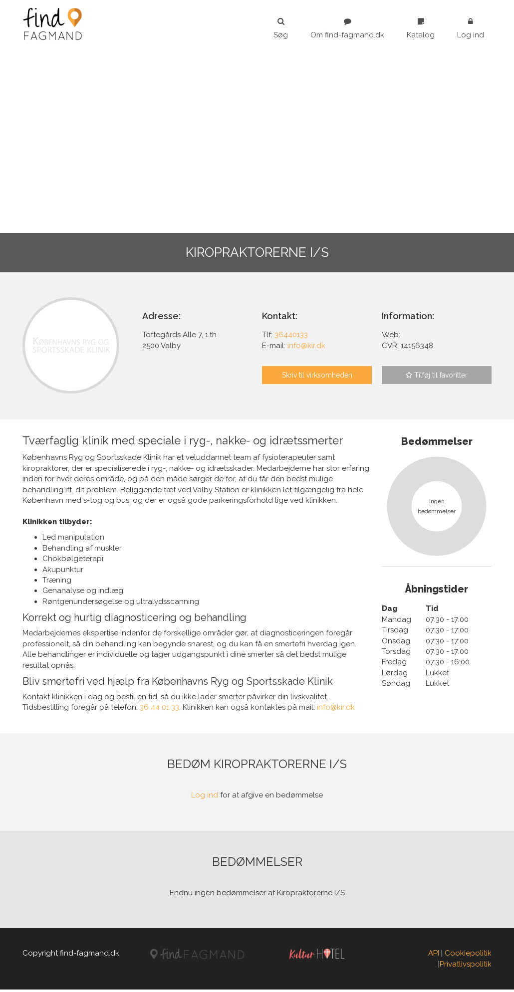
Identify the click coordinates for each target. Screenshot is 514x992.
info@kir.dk (336, 709)
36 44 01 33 (159, 709)
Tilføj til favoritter (437, 375)
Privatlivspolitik (466, 966)
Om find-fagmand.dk (347, 28)
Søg (280, 28)
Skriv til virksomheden (317, 375)
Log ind (470, 28)
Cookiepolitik (468, 955)
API (433, 955)
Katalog (421, 28)
